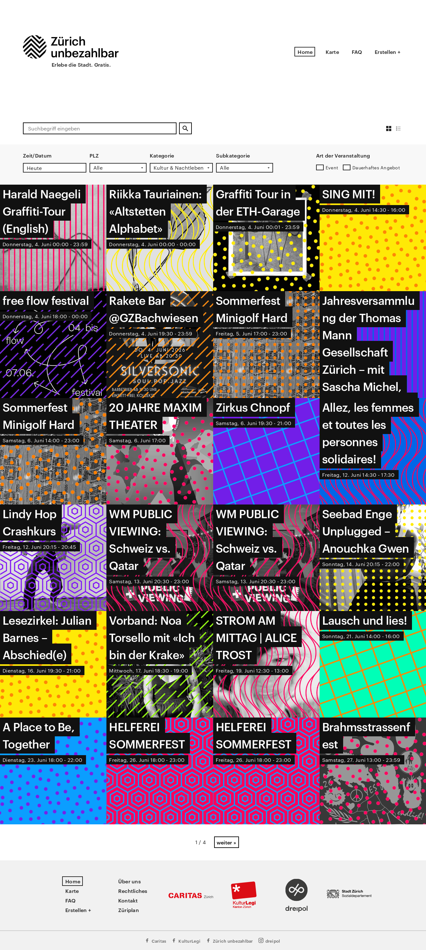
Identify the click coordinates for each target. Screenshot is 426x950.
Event (332, 167)
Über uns (129, 881)
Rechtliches (133, 890)
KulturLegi (185, 941)
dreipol (269, 941)
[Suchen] (185, 128)
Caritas (155, 941)
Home (305, 51)
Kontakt (128, 900)
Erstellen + (388, 51)
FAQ (357, 51)
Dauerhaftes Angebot (376, 167)
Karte (332, 51)
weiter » (226, 842)
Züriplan (128, 909)
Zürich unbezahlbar (229, 941)
